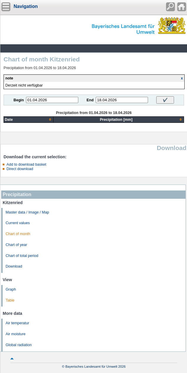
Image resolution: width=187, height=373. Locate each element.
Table (10, 300)
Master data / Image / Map (27, 212)
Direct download (19, 169)
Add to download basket (26, 164)
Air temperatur (17, 323)
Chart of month (18, 234)
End (90, 100)
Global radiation (19, 345)
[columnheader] (28, 119)
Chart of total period (22, 256)
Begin (19, 100)
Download (14, 266)
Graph (11, 289)
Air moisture (15, 334)
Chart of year (16, 245)
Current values (18, 223)
